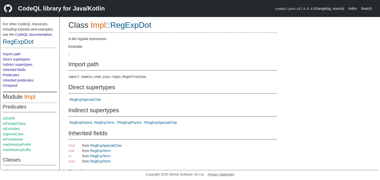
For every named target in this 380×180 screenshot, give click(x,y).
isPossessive (13, 139)
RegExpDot (18, 41)
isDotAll (9, 118)
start (71, 161)
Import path (12, 54)
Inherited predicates (18, 80)
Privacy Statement (221, 174)
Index (352, 8)
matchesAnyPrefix (17, 144)
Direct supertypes (16, 59)
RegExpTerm (104, 122)
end (71, 151)
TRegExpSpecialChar (160, 122)
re (69, 156)
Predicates (11, 75)
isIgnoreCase (13, 134)
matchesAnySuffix (17, 150)
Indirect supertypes (17, 64)
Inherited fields (14, 70)
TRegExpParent (129, 122)
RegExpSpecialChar (85, 100)
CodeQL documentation (33, 34)
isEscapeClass (14, 124)
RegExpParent (80, 122)
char (71, 146)
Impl (29, 96)
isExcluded (11, 129)
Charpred (10, 86)
